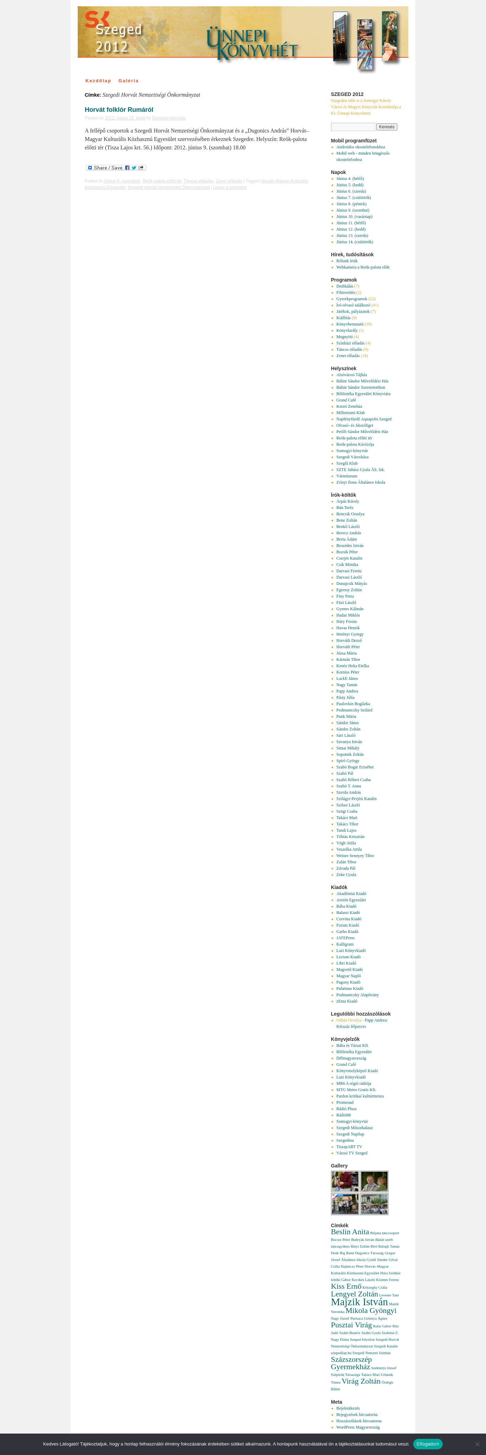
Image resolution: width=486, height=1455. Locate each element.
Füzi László (346, 602)
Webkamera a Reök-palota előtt (363, 267)
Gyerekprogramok (352, 298)
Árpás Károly (348, 501)
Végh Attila (346, 843)
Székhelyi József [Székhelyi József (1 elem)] (383, 1368)
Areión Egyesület (351, 899)
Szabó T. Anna (349, 786)
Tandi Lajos (347, 830)
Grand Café (346, 400)
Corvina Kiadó (349, 918)
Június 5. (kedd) (350, 184)
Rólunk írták (347, 260)
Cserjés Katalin (350, 558)
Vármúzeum (347, 476)
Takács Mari (347, 817)
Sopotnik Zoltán (350, 754)
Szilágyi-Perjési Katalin (357, 798)
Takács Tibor (347, 824)
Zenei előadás (229, 181)
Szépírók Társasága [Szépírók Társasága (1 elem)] (345, 1375)
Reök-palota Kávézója (355, 444)
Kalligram (345, 944)
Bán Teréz (345, 507)
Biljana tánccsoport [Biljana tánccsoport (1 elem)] (384, 1233)
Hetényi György (350, 634)
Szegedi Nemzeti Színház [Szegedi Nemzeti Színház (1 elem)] (371, 1353)
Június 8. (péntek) (352, 203)
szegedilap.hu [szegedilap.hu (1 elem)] (341, 1353)
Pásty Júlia (346, 697)
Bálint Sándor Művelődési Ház (363, 381)
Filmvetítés (346, 292)
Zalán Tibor (346, 862)
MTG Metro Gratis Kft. (356, 1089)
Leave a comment (230, 187)
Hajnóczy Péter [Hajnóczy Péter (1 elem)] (352, 1266)
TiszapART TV (349, 1146)
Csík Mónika (347, 564)
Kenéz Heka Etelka (353, 665)
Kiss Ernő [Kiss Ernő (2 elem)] (346, 1286)
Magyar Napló (349, 975)
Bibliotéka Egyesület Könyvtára (364, 393)
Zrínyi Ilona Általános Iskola (361, 482)
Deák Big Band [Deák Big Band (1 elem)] (342, 1253)
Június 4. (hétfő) (350, 178)
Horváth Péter (348, 646)
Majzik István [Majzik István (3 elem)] (359, 1301)
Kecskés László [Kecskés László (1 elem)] (363, 1280)
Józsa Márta (347, 653)
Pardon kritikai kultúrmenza (360, 1096)
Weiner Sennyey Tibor (356, 855)
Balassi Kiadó (348, 912)
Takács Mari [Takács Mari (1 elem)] (370, 1375)
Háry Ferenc (347, 621)
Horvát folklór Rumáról (119, 109)
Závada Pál (346, 868)
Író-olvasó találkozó (353, 305)
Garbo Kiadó (347, 931)
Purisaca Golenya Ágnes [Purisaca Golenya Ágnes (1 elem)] (368, 1318)
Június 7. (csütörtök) (354, 197)
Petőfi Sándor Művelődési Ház (363, 431)
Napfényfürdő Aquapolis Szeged (364, 419)
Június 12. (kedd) (351, 229)
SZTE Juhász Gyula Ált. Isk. (361, 469)
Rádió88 (344, 1115)
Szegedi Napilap (350, 1134)
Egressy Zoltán (349, 589)
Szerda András (349, 792)
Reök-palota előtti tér (162, 181)
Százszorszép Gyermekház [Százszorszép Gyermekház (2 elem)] (351, 1363)
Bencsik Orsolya (351, 513)
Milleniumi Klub (351, 412)
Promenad (345, 1102)
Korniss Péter (348, 672)
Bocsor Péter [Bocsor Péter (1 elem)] (340, 1240)
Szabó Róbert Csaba (354, 779)
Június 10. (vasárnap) (354, 216)
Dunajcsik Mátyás (352, 583)
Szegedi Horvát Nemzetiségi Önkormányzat (169, 187)
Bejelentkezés (348, 1408)
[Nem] (477, 1444)
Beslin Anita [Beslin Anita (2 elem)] (350, 1232)
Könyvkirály (347, 330)
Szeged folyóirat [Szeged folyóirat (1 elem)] (362, 1339)
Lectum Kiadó (349, 956)
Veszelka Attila (349, 849)
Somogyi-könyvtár (169, 118)
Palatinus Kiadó (350, 988)
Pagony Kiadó (348, 982)
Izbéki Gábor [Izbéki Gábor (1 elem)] (341, 1280)
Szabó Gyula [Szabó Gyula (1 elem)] (371, 1333)
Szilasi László (348, 805)
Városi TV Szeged (352, 1153)
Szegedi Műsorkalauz (355, 1127)
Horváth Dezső (349, 640)
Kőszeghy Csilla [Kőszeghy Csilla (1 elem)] (375, 1287)
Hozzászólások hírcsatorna (359, 1420)
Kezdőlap (98, 80)
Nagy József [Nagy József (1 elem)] (340, 1318)
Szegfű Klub (347, 463)
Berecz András (349, 532)
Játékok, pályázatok (353, 311)
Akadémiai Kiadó (351, 893)
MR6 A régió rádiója (354, 1083)
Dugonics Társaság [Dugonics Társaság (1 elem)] (369, 1253)
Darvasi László (349, 577)
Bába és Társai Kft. (353, 1045)
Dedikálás (345, 286)
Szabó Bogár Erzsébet (355, 767)
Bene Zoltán (347, 520)
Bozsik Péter (347, 551)
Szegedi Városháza (353, 457)
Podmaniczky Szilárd (354, 710)
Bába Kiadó (347, 906)
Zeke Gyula (346, 874)
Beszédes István (350, 545)
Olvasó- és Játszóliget (355, 425)
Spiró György (348, 760)
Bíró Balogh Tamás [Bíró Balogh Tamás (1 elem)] (385, 1246)
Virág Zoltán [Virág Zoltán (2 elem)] (361, 1381)
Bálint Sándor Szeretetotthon (361, 387)
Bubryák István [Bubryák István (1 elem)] (362, 1240)
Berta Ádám (347, 539)
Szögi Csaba (347, 811)
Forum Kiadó (348, 925)
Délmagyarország (351, 1058)
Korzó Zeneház (350, 406)
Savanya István (349, 741)
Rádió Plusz (347, 1108)
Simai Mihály (348, 748)
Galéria (129, 80)
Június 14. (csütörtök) (355, 241)
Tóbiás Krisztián (351, 836)
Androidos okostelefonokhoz (361, 146)
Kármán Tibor (348, 659)
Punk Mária (346, 716)
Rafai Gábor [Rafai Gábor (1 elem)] (382, 1326)
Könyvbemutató (350, 324)
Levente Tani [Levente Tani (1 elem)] (389, 1295)
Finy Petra (345, 596)
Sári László (346, 735)
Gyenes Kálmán (350, 608)
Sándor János (348, 722)
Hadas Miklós (348, 615)
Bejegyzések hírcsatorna (357, 1414)
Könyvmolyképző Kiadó (357, 1070)
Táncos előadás (198, 181)
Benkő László (348, 526)
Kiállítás (344, 317)
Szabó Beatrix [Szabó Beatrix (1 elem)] (349, 1333)
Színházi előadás (351, 343)
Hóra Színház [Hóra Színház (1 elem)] (390, 1273)
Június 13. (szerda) (352, 235)
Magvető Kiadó (350, 969)
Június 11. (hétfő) (351, 222)
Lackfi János (347, 678)
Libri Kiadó (346, 963)
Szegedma (345, 1140)
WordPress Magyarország (358, 1427)
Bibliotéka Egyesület (354, 1051)
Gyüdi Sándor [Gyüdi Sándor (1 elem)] (377, 1260)
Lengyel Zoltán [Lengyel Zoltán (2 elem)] (354, 1294)
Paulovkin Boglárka (353, 703)
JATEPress (346, 937)
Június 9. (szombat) (121, 181)
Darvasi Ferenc (349, 570)
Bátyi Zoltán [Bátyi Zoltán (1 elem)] (360, 1246)
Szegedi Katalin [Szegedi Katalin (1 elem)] (386, 1346)
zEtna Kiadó (347, 1001)
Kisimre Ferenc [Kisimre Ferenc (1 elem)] (387, 1280)
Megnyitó (345, 336)
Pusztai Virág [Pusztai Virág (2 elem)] (351, 1325)
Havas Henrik (348, 627)
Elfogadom (428, 1444)
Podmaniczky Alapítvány (358, 994)
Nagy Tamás (347, 684)
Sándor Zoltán (348, 729)
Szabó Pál (345, 773)
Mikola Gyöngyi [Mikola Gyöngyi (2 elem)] (370, 1310)
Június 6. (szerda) (351, 191)
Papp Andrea (347, 691)
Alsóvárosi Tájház (352, 374)
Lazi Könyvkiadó (351, 950)
